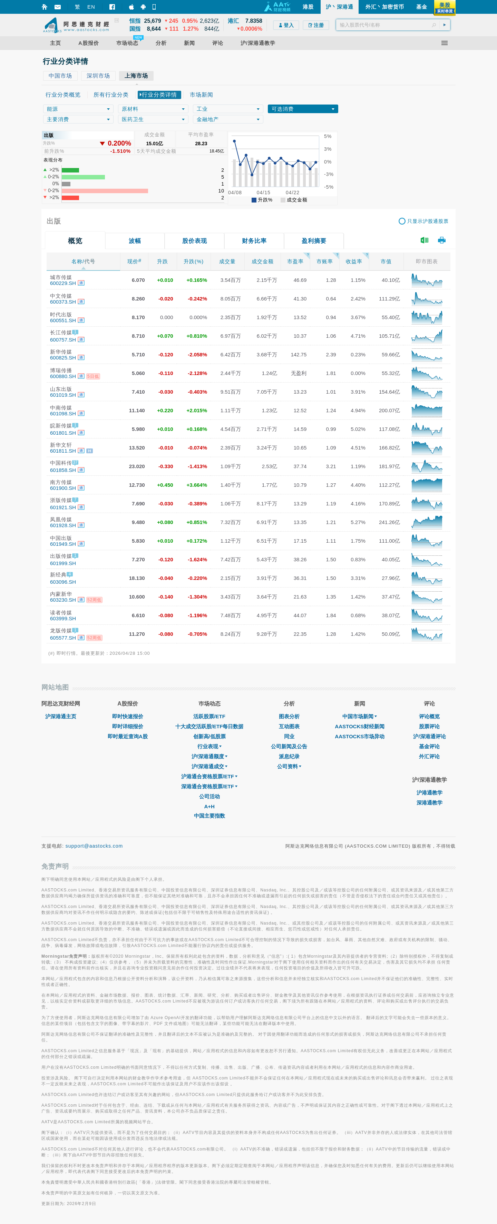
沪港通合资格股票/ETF (209, 776)
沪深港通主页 (60, 716)
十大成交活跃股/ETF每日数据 (209, 726)
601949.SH (63, 544)
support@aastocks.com (94, 846)
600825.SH (63, 358)
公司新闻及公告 (289, 746)
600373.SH (63, 302)
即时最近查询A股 (128, 736)
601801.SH (63, 433)
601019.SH (63, 395)
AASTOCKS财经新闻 (359, 726)
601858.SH (63, 470)
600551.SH (63, 320)
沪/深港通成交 (209, 766)
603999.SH (63, 618)
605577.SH (63, 638)
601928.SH (63, 525)
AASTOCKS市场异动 (359, 736)
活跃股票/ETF (209, 716)
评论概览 (429, 716)
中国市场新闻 (359, 716)
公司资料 (289, 766)
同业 (289, 736)
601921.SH (63, 507)
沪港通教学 (429, 793)
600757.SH (63, 340)
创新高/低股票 (209, 736)
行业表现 (209, 746)
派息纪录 (289, 756)
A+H (209, 806)
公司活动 (209, 796)
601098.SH (63, 413)
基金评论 (429, 746)
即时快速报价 (127, 716)
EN (91, 7)
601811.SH (63, 451)
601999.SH (63, 563)
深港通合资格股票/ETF (209, 786)
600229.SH (63, 283)
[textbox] (393, 24)
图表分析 (289, 716)
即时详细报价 (127, 726)
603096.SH (63, 582)
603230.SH (63, 600)
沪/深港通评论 (429, 736)
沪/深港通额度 (209, 756)
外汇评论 (429, 756)
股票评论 (429, 726)
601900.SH (63, 488)
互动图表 (289, 726)
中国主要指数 (209, 816)
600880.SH (63, 376)
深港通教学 (429, 803)
